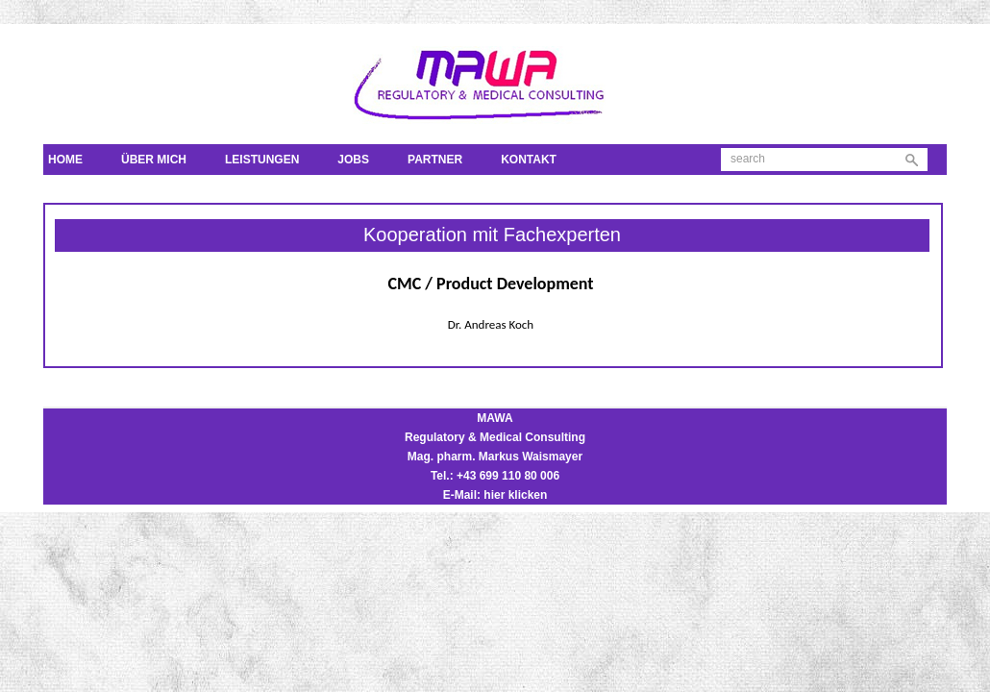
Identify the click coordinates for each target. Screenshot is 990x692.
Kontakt (529, 159)
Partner (435, 159)
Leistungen (262, 159)
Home (65, 159)
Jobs (353, 159)
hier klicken (515, 495)
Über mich (153, 159)
